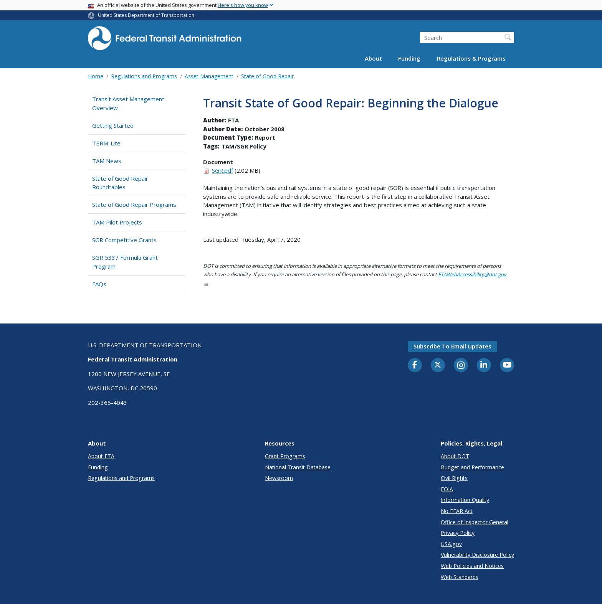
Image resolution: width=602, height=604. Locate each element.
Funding (409, 58)
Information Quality (465, 499)
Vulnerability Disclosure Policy (477, 554)
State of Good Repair (267, 76)
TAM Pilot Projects (117, 222)
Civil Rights (454, 478)
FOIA (447, 489)
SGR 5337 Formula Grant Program (125, 262)
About (373, 58)
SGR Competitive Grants (124, 240)
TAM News (106, 161)
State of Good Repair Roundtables (120, 183)
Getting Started (113, 125)
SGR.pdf (222, 170)
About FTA (101, 456)
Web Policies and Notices (472, 565)
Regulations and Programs (144, 76)
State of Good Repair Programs (134, 204)
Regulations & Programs (471, 58)
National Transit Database (298, 467)
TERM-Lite (106, 143)
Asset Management (209, 76)
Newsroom (279, 478)
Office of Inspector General (474, 522)
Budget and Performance (472, 467)
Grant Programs (285, 456)
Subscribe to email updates (452, 346)
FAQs (99, 284)
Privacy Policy (458, 532)
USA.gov (451, 544)
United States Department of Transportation (146, 15)
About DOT (455, 456)
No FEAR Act (457, 511)
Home (95, 76)
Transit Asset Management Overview (128, 103)
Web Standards (459, 577)
